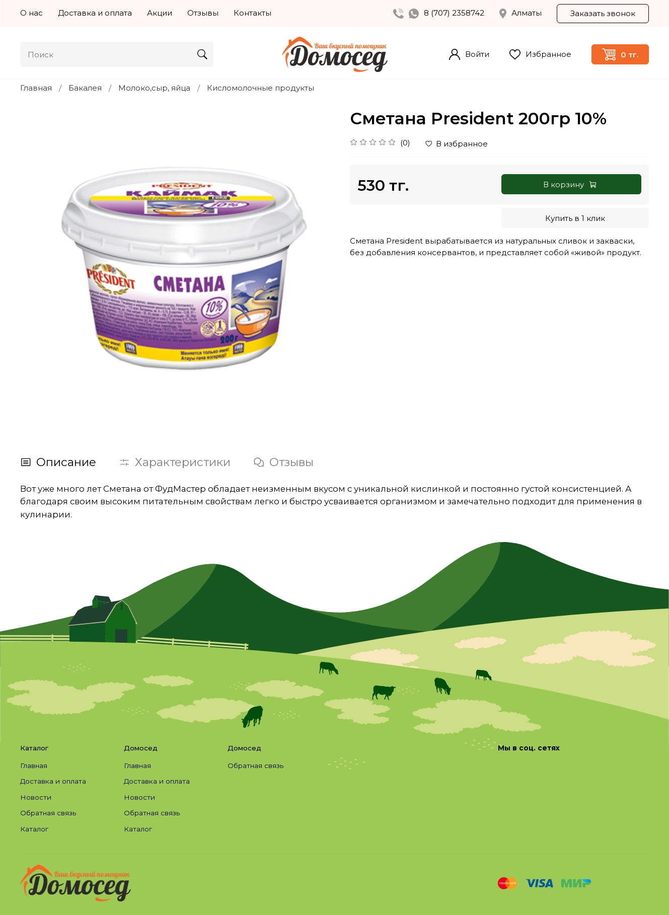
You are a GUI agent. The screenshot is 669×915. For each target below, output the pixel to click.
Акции (159, 13)
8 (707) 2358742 (454, 13)
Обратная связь (48, 813)
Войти (469, 54)
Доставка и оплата (95, 13)
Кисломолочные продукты (260, 88)
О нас (31, 13)
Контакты (252, 13)
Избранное (540, 54)
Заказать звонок (602, 13)
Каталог (34, 829)
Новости (35, 797)
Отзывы (202, 13)
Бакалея (85, 88)
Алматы (520, 13)
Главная (36, 88)
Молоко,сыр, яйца (154, 88)
